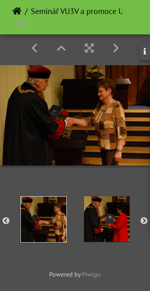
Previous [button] (6, 221)
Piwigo (91, 274)
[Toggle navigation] (21, 25)
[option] (43, 219)
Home (17, 11)
